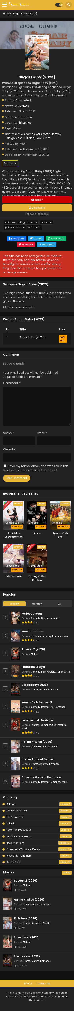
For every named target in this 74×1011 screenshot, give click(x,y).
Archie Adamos (25, 134)
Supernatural (63, 671)
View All (66, 873)
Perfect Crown (32, 614)
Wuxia (25, 728)
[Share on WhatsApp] (56, 238)
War (66, 636)
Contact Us (43, 983)
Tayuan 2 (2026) (33, 649)
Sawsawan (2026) (27, 937)
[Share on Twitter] (36, 238)
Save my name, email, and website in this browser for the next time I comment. (35, 468)
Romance (10, 163)
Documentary (38, 746)
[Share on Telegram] (46, 244)
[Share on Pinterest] (26, 244)
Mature (34, 654)
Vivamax (23, 106)
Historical (36, 636)
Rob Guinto (43, 138)
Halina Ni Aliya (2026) (37, 742)
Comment (12, 383)
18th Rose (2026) (25, 918)
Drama (45, 618)
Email (42, 433)
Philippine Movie (15, 227)
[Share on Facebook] (16, 238)
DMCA (28, 983)
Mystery (47, 636)
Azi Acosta (43, 134)
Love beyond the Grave (37, 720)
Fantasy (35, 724)
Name (8, 433)
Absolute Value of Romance (41, 777)
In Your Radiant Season (38, 759)
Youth (64, 781)
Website (9, 449)
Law (43, 671)
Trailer (37, 200)
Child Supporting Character (21, 222)
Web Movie (34, 227)
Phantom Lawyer (33, 667)
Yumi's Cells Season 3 (37, 702)
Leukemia (46, 222)
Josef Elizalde (25, 138)
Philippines (24, 123)
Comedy (35, 618)
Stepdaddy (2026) (35, 685)
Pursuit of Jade (32, 631)
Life (52, 706)
